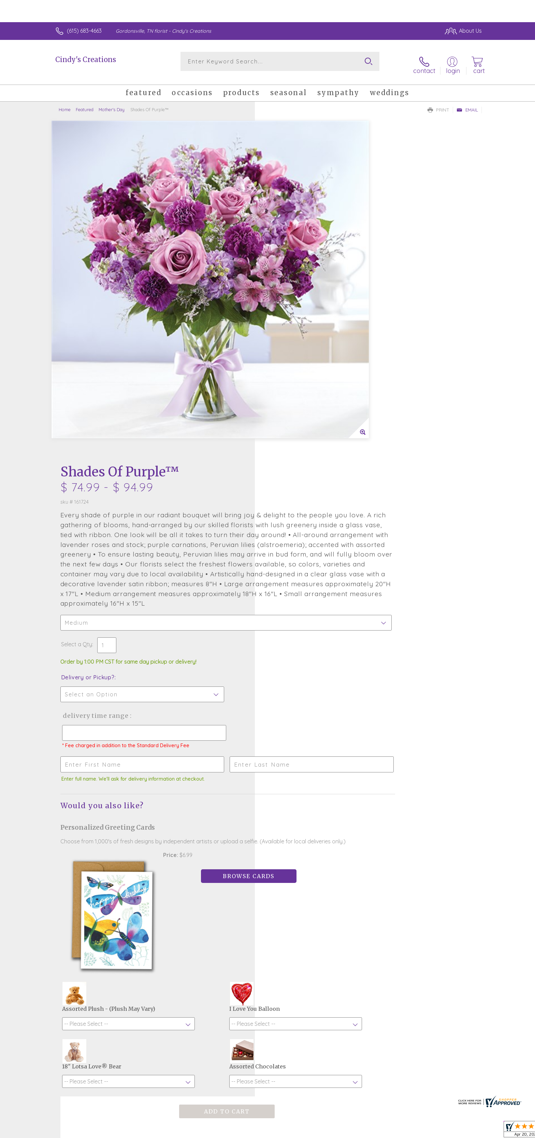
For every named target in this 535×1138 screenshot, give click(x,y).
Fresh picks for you (208, 945)
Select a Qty (283, 343)
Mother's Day (112, 104)
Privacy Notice (372, 1131)
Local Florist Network (421, 1131)
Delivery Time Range (301, 415)
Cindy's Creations (85, 59)
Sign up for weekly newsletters (353, 942)
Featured (84, 104)
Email (467, 104)
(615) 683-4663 (84, 30)
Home (65, 104)
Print (438, 104)
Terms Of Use (332, 1131)
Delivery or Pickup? (295, 376)
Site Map (463, 1131)
